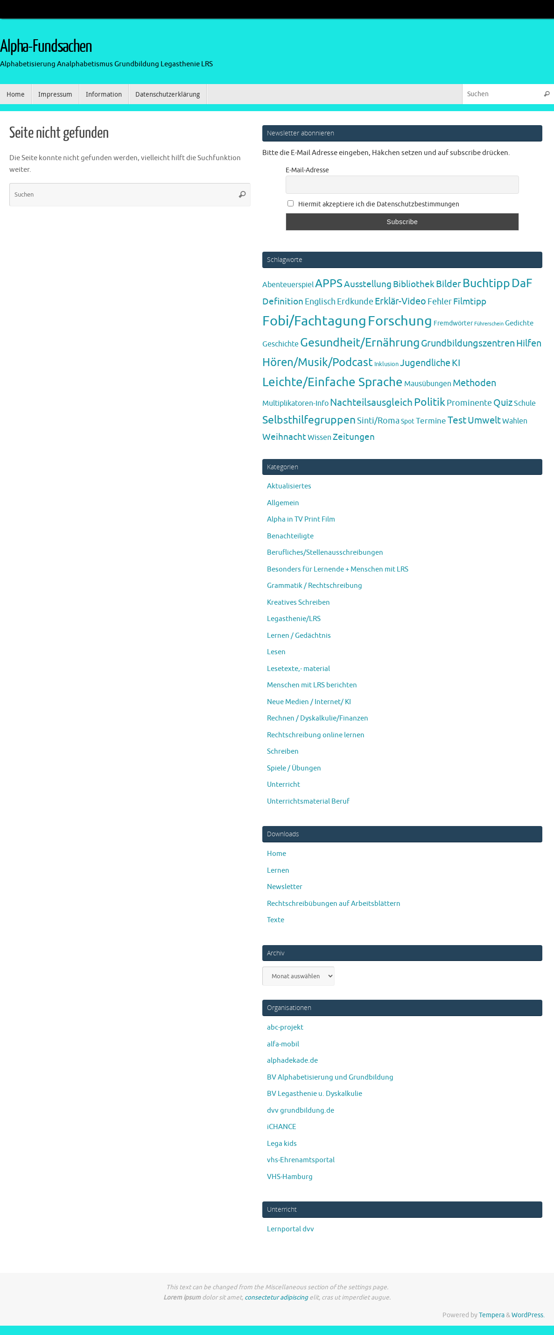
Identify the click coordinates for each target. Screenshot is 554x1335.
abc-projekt (285, 1027)
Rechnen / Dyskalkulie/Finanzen (317, 718)
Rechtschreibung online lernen (316, 735)
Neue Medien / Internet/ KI (309, 702)
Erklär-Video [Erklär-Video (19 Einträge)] (400, 301)
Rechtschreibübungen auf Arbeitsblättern (333, 903)
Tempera (492, 1315)
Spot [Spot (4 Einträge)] (407, 421)
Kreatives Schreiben (298, 602)
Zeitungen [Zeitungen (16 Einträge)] (354, 437)
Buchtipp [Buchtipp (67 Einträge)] (486, 283)
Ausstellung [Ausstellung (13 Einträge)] (368, 284)
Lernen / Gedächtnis (299, 635)
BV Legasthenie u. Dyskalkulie (314, 1093)
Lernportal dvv (290, 1229)
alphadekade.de (292, 1060)
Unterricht (283, 784)
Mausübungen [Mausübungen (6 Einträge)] (427, 383)
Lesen (276, 652)
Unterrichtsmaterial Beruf (308, 801)
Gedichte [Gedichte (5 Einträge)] (519, 323)
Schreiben (283, 751)
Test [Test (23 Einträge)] (457, 420)
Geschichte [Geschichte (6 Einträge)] (280, 344)
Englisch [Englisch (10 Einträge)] (320, 302)
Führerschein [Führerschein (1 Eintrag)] (489, 324)
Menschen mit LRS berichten (312, 685)
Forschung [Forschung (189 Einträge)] (400, 321)
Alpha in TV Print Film (301, 519)
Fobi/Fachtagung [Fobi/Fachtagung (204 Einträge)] (314, 321)
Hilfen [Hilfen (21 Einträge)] (528, 343)
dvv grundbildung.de (300, 1110)
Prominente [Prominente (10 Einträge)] (469, 403)
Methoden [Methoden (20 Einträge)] (474, 383)
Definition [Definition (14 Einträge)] (282, 301)
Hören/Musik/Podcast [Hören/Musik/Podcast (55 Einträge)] (317, 362)
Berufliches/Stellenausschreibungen (325, 552)
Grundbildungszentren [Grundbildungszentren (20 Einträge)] (468, 343)
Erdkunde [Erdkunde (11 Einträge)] (355, 302)
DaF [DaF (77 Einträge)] (522, 283)
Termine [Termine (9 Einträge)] (431, 421)
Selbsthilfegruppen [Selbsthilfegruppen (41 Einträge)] (309, 420)
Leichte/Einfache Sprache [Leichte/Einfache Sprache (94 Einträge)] (332, 382)
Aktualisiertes (289, 486)
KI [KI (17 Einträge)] (456, 363)
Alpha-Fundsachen (46, 46)
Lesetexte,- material (298, 668)
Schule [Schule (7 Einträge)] (525, 403)
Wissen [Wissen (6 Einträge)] (319, 437)
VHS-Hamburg (290, 1177)
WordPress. (528, 1315)
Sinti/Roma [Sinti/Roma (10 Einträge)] (378, 421)
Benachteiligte (290, 536)
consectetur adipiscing (276, 1297)
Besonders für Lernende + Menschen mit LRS (337, 569)
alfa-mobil (283, 1044)
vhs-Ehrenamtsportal (301, 1160)
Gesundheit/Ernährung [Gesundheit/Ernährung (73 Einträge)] (360, 342)
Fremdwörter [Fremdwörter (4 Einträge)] (453, 323)
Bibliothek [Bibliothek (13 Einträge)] (414, 284)
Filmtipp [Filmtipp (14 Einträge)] (469, 301)
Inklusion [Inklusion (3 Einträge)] (386, 364)
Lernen (278, 870)
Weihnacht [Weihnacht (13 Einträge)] (284, 437)
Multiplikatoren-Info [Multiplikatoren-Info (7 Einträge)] (295, 403)
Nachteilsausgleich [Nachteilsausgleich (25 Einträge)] (371, 402)
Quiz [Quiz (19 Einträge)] (502, 403)
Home (276, 853)
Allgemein (283, 503)
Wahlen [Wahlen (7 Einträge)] (514, 421)
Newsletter (284, 887)
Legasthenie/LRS (294, 619)
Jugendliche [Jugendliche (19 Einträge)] (425, 363)
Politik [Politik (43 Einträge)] (429, 402)
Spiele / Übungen (294, 768)
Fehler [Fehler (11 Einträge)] (440, 302)
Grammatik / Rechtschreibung (314, 585)
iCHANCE (281, 1127)
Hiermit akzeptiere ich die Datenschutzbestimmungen (373, 204)
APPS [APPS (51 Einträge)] (329, 283)
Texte (275, 920)
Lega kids (282, 1143)
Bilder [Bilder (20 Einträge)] (448, 284)
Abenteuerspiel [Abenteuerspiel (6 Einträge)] (288, 285)
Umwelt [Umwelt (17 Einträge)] (484, 420)
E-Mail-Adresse (307, 170)
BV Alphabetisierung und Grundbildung (330, 1077)
